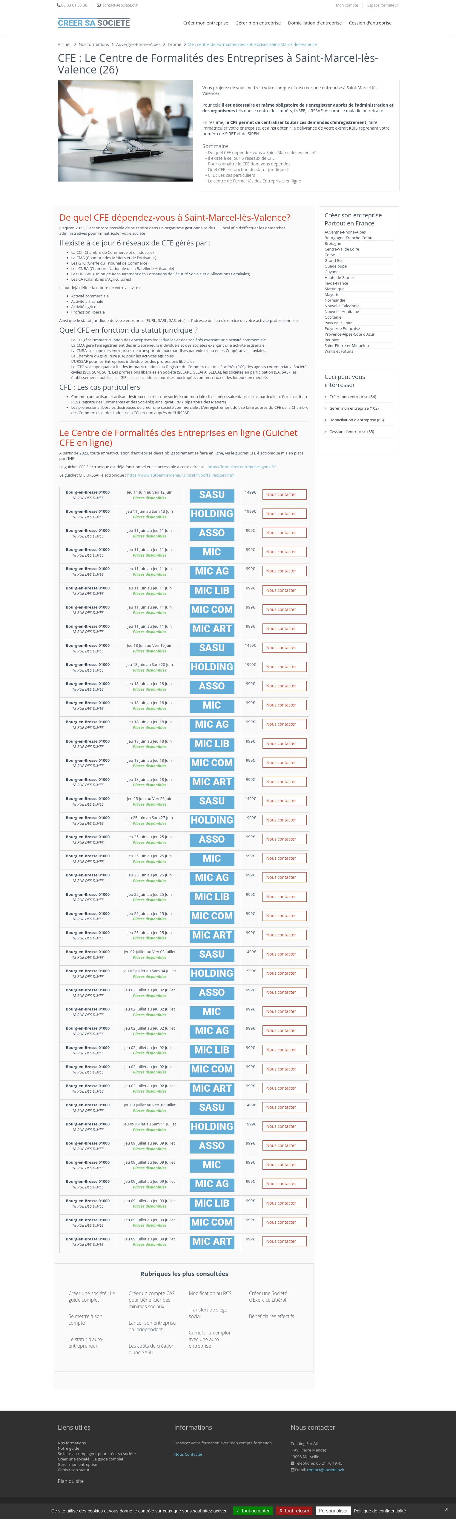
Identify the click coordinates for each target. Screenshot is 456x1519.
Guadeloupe (336, 266)
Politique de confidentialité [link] (380, 1510)
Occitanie (333, 317)
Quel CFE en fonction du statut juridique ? (248, 169)
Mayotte (332, 294)
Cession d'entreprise (370, 23)
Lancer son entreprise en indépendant (152, 1326)
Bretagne (333, 243)
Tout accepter (253, 1510)
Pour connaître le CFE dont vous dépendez (249, 164)
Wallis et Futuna (339, 351)
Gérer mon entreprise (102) (354, 408)
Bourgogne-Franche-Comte (349, 237)
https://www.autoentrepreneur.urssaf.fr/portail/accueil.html (181, 475)
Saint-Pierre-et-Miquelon (347, 345)
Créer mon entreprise (205, 23)
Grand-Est (334, 260)
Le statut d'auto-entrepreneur (86, 1342)
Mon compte (347, 5)
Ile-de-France (336, 283)
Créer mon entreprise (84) (352, 396)
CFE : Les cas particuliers (231, 175)
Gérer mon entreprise (258, 23)
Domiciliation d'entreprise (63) (356, 420)
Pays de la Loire (339, 322)
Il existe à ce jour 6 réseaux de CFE (241, 158)
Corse (330, 254)
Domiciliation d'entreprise (315, 23)
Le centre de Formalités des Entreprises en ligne (254, 181)
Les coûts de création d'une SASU (151, 1349)
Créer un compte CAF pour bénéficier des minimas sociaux (152, 1300)
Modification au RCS (210, 1293)
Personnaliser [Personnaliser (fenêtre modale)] (333, 1510)
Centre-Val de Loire (342, 249)
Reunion (332, 339)
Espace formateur (382, 5)
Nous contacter (281, 494)
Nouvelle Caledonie (342, 305)
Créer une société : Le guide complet (92, 1296)
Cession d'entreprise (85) (351, 431)
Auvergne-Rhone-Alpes (345, 232)
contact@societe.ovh (325, 1469)
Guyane (331, 271)
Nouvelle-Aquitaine (342, 311)
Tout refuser (294, 1510)
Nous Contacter (188, 1454)
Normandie (335, 300)
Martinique (335, 288)
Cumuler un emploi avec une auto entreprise (209, 1339)
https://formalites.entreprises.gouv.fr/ (242, 466)
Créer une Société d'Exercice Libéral (268, 1296)
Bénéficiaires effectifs (271, 1316)
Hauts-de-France (339, 277)
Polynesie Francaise (342, 328)
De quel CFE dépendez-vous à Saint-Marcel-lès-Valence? (262, 152)
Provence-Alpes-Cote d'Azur (349, 334)
